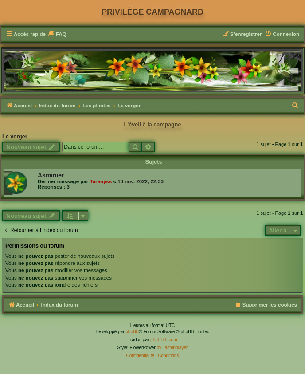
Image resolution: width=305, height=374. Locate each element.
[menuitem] (57, 34)
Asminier (51, 175)
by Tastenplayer (172, 347)
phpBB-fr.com (163, 339)
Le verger (14, 137)
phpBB (132, 331)
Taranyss (101, 181)
